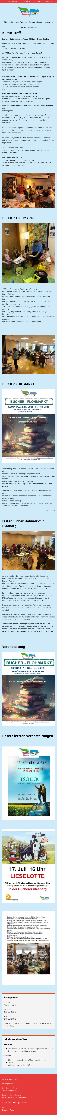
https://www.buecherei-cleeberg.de (15, 1097)
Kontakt (32, 1)
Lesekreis (49, 22)
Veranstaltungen (36, 22)
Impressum (40, 1)
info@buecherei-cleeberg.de (17, 1)
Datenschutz (51, 1)
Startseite (8, 22)
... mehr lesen (50, 510)
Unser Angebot (21, 22)
